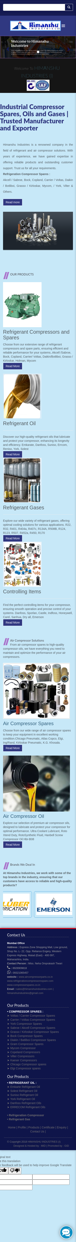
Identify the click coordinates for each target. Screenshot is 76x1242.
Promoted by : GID (58, 1145)
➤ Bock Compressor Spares (25, 1036)
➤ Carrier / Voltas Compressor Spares (31, 1019)
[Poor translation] (14, 1170)
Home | (12, 1127)
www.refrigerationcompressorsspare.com (30, 981)
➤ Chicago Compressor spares (26, 1064)
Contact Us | (38, 1131)
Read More (13, 366)
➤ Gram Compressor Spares (25, 1044)
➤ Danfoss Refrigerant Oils (24, 1103)
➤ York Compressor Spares (24, 1023)
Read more (13, 202)
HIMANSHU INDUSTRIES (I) (44, 1141)
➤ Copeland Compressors (23, 1052)
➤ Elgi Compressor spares (24, 1068)
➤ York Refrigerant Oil (21, 1099)
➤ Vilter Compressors (20, 1056)
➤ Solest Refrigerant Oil (22, 1091)
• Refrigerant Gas (18, 1119)
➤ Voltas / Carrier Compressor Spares (31, 1015)
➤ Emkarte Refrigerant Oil (23, 1086)
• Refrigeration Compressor (25, 1115)
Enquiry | (62, 1127)
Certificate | (49, 1127)
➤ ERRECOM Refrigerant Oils (26, 1107)
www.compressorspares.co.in (23, 985)
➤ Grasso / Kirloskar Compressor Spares (33, 1031)
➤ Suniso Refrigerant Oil (22, 1095)
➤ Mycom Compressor (21, 1048)
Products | (34, 1127)
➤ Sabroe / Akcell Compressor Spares (31, 1027)
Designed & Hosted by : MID (30, 1145)
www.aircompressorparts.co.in (36, 976)
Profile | (22, 1127)
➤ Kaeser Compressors (22, 1060)
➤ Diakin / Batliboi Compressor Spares (31, 1040)
